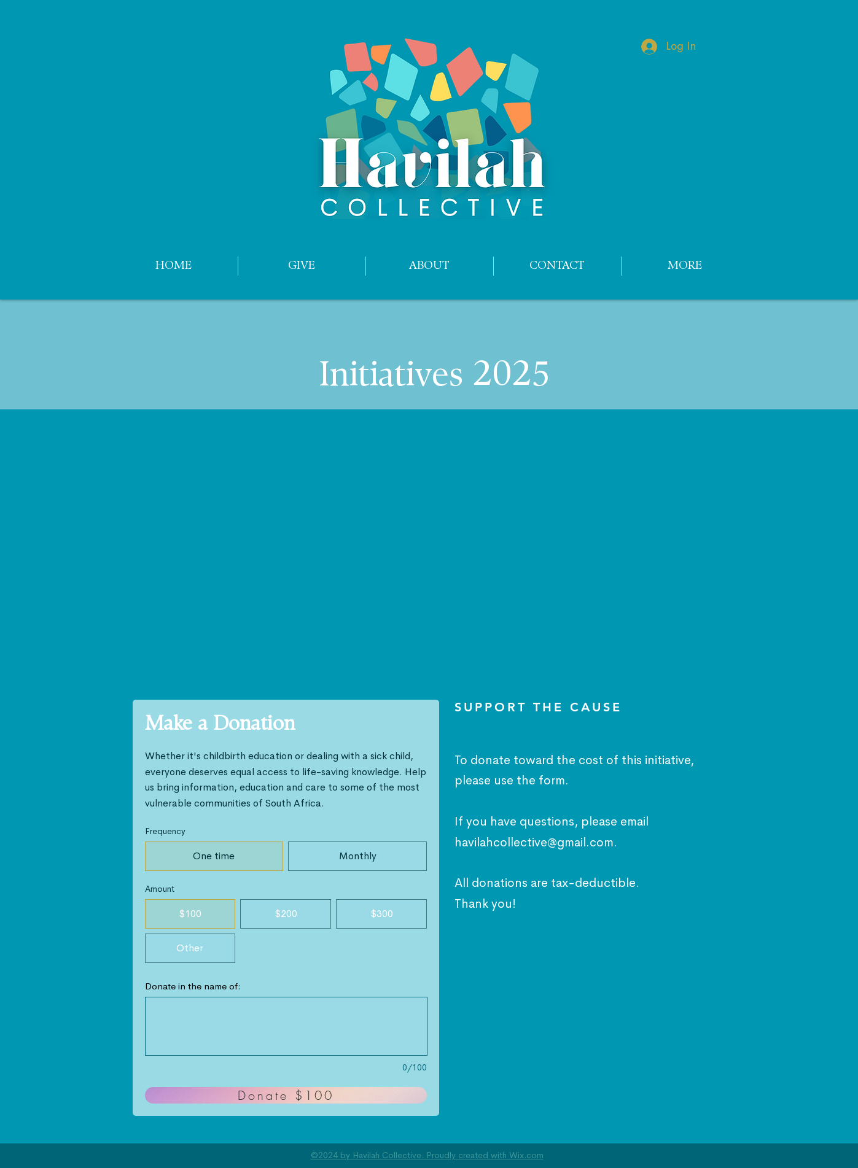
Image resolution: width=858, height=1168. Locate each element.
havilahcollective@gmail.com (534, 842)
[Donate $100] (286, 1095)
